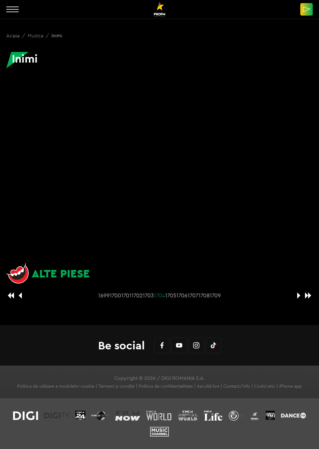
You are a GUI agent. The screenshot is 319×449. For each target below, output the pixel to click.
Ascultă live (208, 386)
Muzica (36, 35)
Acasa (13, 35)
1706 (182, 295)
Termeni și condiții (116, 386)
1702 (137, 295)
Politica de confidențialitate (166, 386)
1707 (193, 295)
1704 (159, 295)
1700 (115, 295)
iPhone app (290, 386)
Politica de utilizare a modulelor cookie (55, 386)
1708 (204, 295)
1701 (126, 295)
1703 (148, 295)
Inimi (56, 35)
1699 (104, 295)
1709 (215, 295)
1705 (170, 295)
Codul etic (264, 386)
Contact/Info (236, 386)
